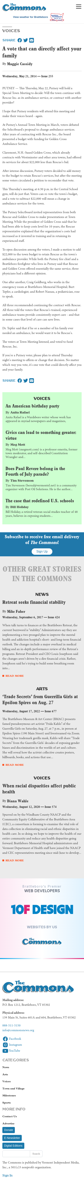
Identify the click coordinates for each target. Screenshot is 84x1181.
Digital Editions (13, 1145)
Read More (15, 675)
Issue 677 (51, 711)
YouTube (11, 1050)
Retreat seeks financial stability (33, 602)
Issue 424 (54, 617)
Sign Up (42, 551)
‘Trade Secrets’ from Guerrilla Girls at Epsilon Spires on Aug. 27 (40, 699)
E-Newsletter (12, 1137)
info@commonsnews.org (18, 1030)
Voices (42, 398)
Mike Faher (16, 611)
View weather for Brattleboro (30, 16)
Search (36, 1153)
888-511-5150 (11, 1025)
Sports (6, 1102)
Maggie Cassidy (19, 63)
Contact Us (9, 1116)
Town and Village (13, 1088)
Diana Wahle (17, 801)
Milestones (9, 1095)
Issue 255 (47, 76)
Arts (42, 688)
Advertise (8, 1123)
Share (8, 40)
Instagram (12, 1044)
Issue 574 (51, 807)
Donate (8, 1130)
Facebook (11, 1039)
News (42, 594)
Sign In (7, 1175)
